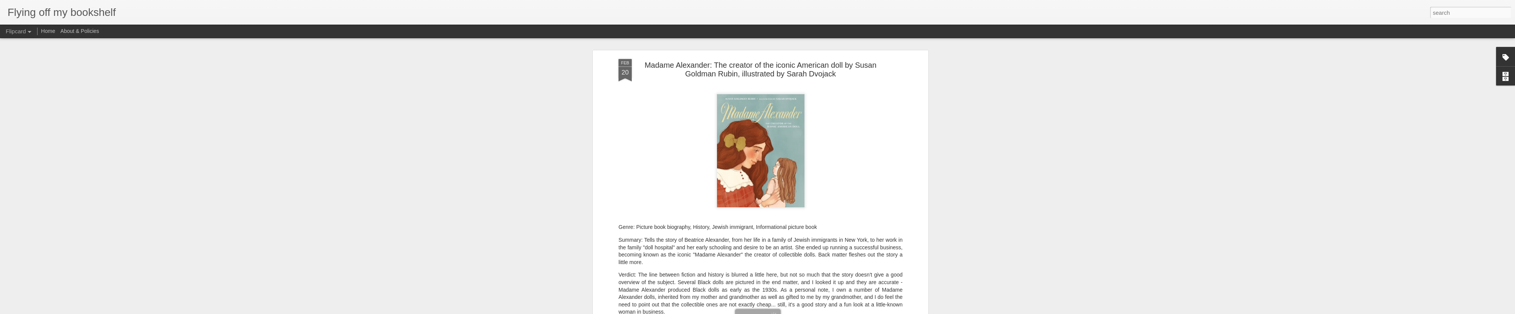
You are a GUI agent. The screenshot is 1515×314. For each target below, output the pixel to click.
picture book (769, 280)
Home (48, 31)
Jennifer (796, 270)
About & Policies (80, 31)
